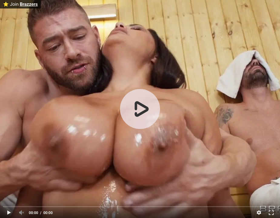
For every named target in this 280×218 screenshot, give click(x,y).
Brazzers (29, 4)
